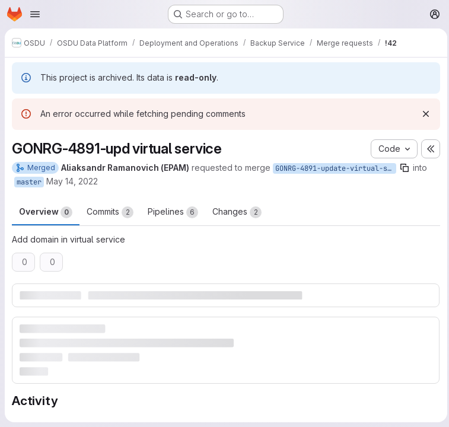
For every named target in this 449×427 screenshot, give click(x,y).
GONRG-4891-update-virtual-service (335, 168)
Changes (237, 212)
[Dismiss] (423, 114)
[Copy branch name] (404, 168)
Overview (45, 212)
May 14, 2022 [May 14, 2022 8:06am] (72, 181)
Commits (110, 212)
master (29, 182)
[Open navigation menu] (35, 14)
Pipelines (173, 212)
